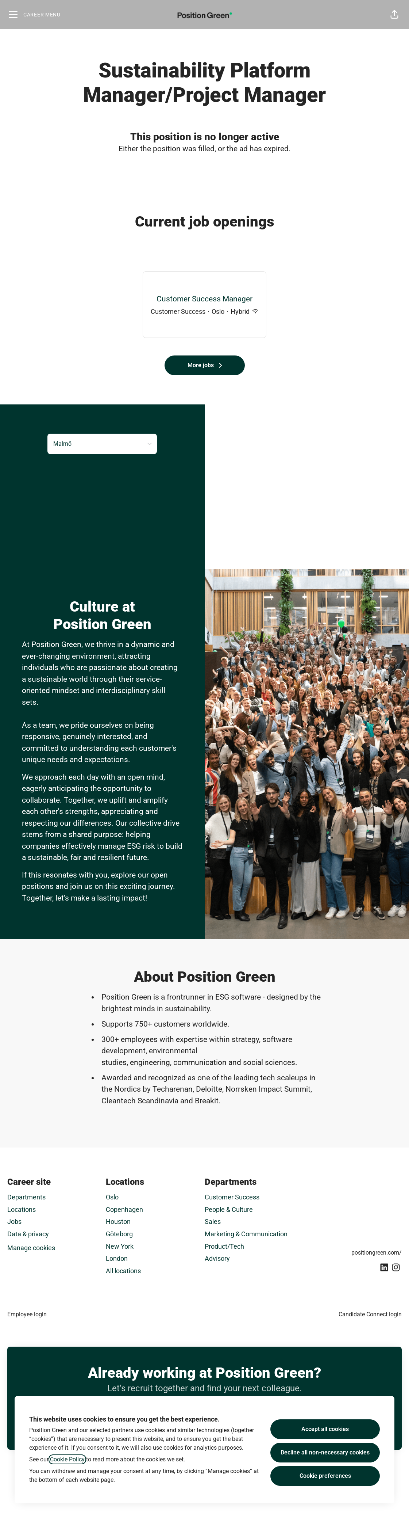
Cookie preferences (325, 1475)
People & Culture (229, 1209)
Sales (213, 1221)
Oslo (112, 1197)
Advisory (217, 1258)
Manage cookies (31, 1248)
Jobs (14, 1221)
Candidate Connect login (370, 1314)
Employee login (27, 1314)
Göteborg (119, 1234)
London (117, 1258)
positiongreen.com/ (376, 1252)
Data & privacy (28, 1234)
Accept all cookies (325, 1429)
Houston (118, 1221)
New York (120, 1246)
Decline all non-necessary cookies (325, 1452)
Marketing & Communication (246, 1234)
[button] (394, 14)
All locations (123, 1271)
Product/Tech (224, 1246)
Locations (21, 1209)
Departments (26, 1197)
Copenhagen (124, 1209)
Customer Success (232, 1197)
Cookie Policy (67, 1459)
